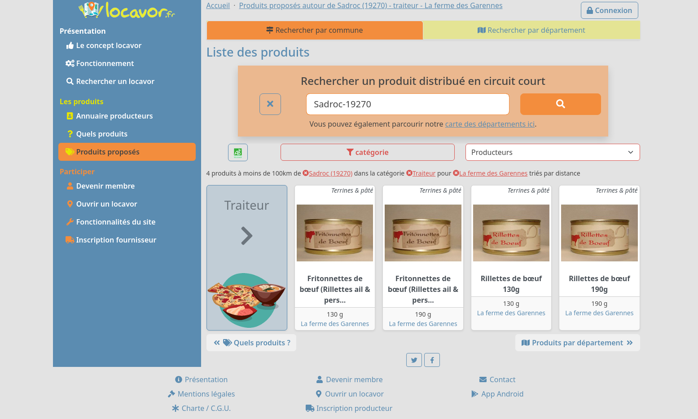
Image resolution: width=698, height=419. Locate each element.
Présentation (201, 379)
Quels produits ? (251, 343)
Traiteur (420, 173)
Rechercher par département (531, 30)
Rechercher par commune (314, 30)
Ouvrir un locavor (101, 204)
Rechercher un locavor (110, 81)
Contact (497, 379)
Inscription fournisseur (111, 240)
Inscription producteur (349, 408)
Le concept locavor (104, 45)
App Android (496, 394)
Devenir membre (100, 186)
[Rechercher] (560, 104)
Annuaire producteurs (109, 116)
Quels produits (97, 134)
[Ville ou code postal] (407, 104)
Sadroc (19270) (327, 173)
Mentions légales (201, 394)
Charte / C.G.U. (201, 408)
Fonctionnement (100, 63)
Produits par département (577, 343)
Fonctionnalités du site (111, 222)
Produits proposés (103, 152)
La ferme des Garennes (490, 173)
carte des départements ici (490, 124)
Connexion (609, 10)
